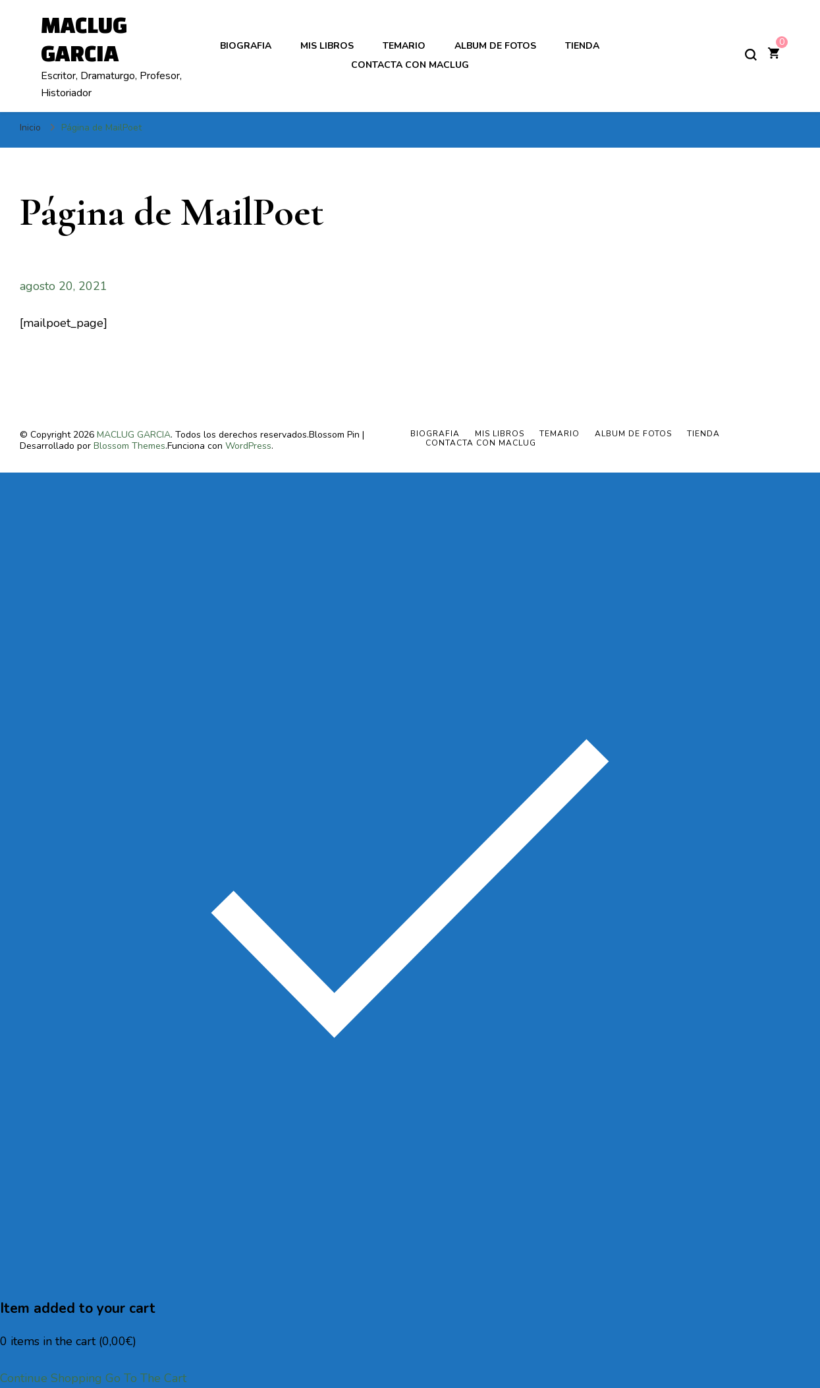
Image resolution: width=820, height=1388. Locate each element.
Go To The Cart (145, 1378)
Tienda (582, 46)
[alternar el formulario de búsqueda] (751, 55)
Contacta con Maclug (410, 65)
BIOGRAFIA (245, 46)
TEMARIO (404, 46)
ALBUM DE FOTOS (495, 46)
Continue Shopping (51, 1378)
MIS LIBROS (327, 46)
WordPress (248, 446)
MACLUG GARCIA (134, 434)
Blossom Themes (129, 446)
